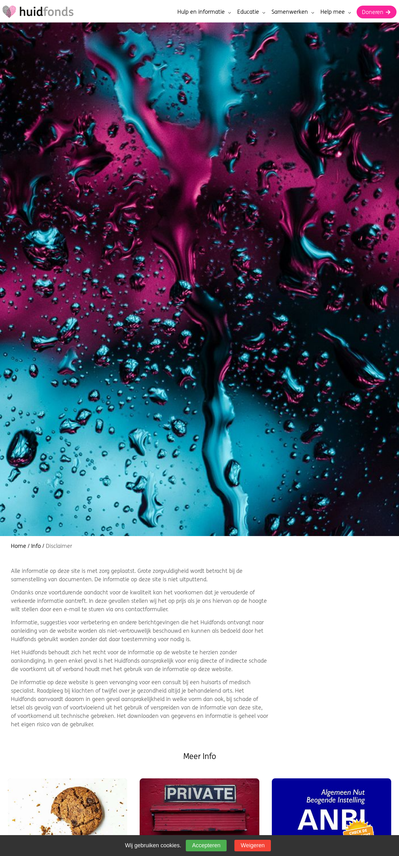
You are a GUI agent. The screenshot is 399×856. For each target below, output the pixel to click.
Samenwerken (293, 11)
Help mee (335, 11)
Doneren (376, 12)
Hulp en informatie (204, 11)
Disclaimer (59, 545)
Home (18, 545)
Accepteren (206, 845)
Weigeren (253, 845)
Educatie (251, 11)
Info (36, 545)
